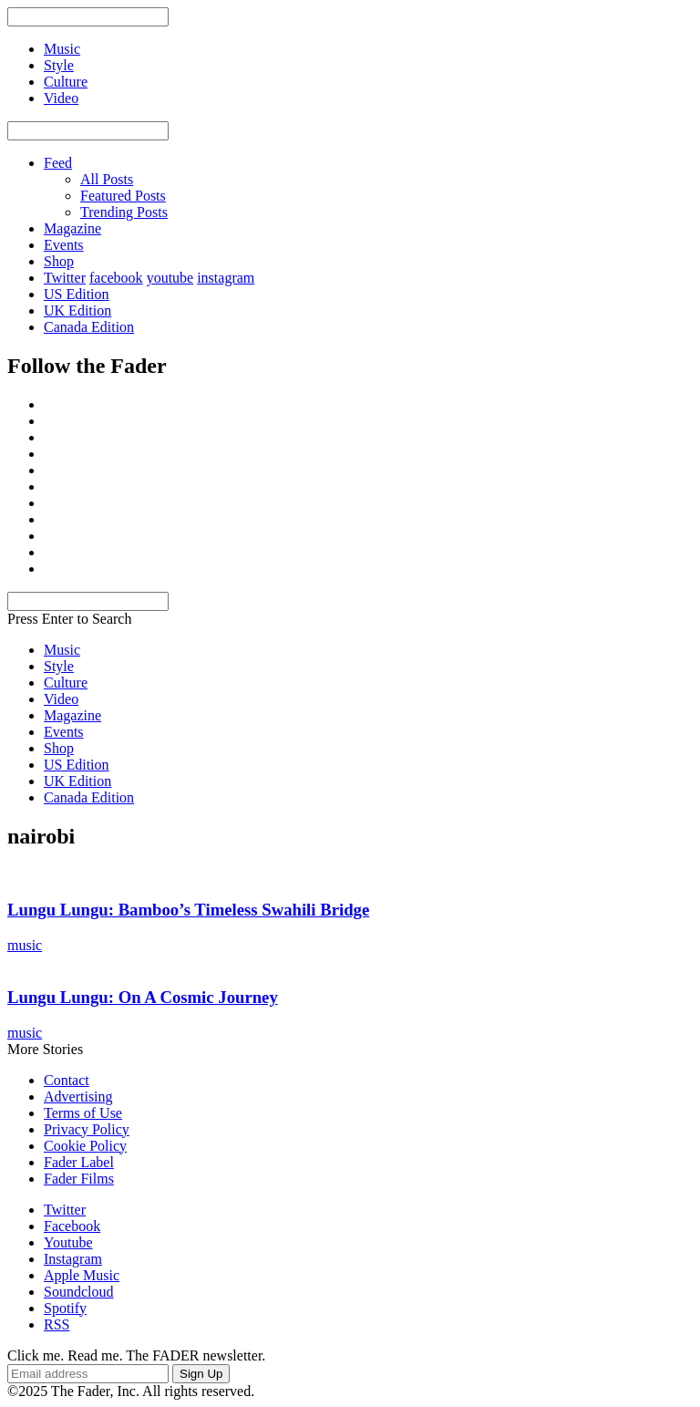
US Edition (76, 294)
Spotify (65, 1308)
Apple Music (81, 1275)
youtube (170, 277)
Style (59, 666)
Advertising (78, 1096)
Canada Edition (89, 327)
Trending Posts (124, 212)
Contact (66, 1080)
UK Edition (77, 310)
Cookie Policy (85, 1146)
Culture (66, 682)
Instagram (73, 1259)
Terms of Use (83, 1113)
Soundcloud (78, 1291)
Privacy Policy (86, 1129)
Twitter (65, 277)
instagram (225, 277)
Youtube (68, 1242)
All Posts (106, 179)
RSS (56, 1324)
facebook (116, 277)
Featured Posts (123, 195)
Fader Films (79, 1178)
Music (62, 649)
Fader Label (79, 1162)
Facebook (72, 1226)
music (24, 945)
